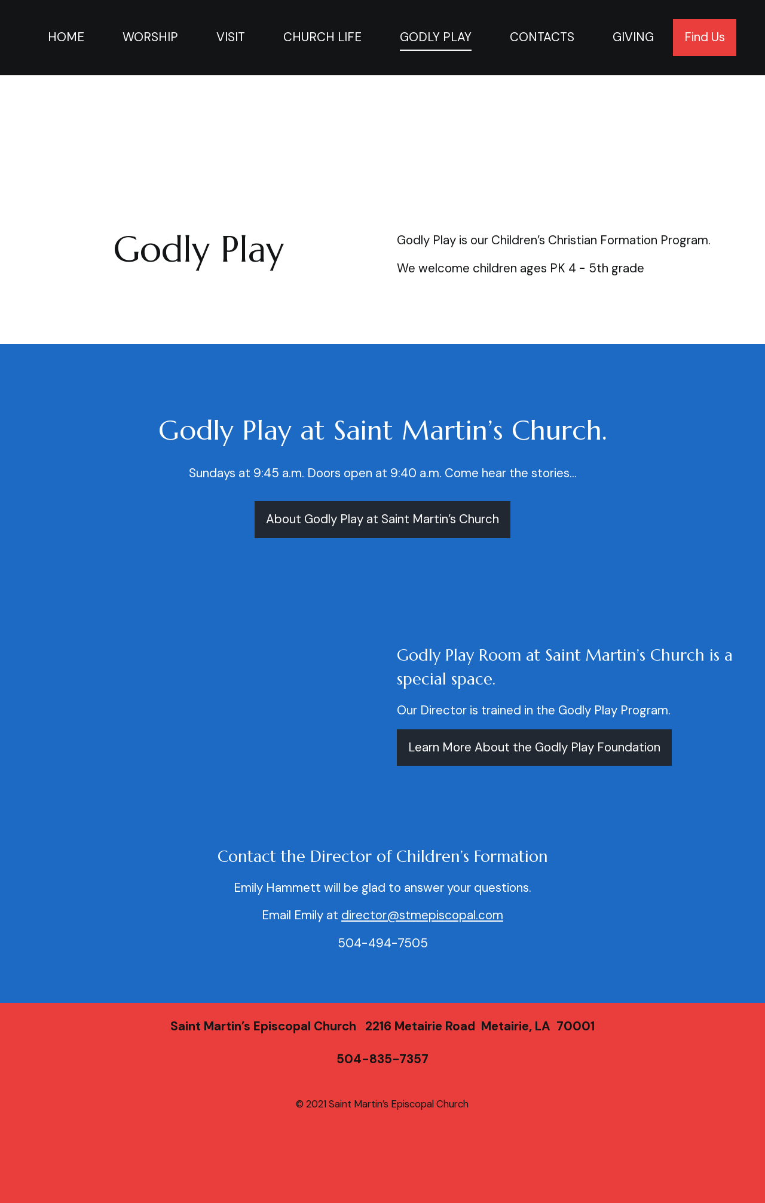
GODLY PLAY (436, 37)
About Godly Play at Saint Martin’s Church (382, 519)
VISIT (230, 37)
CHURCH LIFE (322, 37)
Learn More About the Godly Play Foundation (534, 747)
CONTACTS (542, 37)
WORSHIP (150, 37)
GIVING (633, 37)
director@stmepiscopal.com (422, 915)
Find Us (704, 37)
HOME (66, 37)
